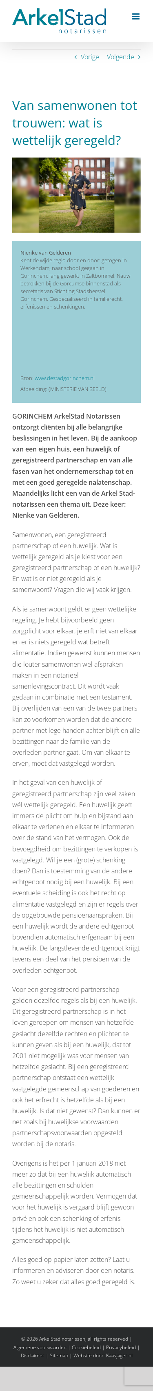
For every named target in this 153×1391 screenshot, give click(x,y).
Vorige (90, 56)
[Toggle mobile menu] (136, 16)
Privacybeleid (121, 1347)
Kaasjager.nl (119, 1355)
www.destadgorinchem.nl (65, 378)
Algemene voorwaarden (40, 1347)
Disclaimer (32, 1355)
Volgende (120, 56)
